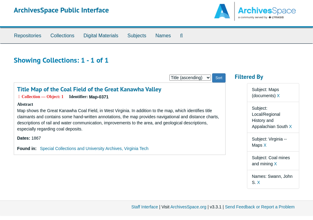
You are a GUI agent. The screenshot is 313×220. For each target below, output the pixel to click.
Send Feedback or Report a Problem (260, 206)
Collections (62, 35)
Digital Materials (100, 35)
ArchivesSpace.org (188, 206)
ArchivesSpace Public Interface (61, 10)
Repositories (27, 35)
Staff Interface (144, 206)
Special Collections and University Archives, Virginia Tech (94, 148)
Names (163, 35)
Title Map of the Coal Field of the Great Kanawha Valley (89, 89)
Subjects (136, 35)
